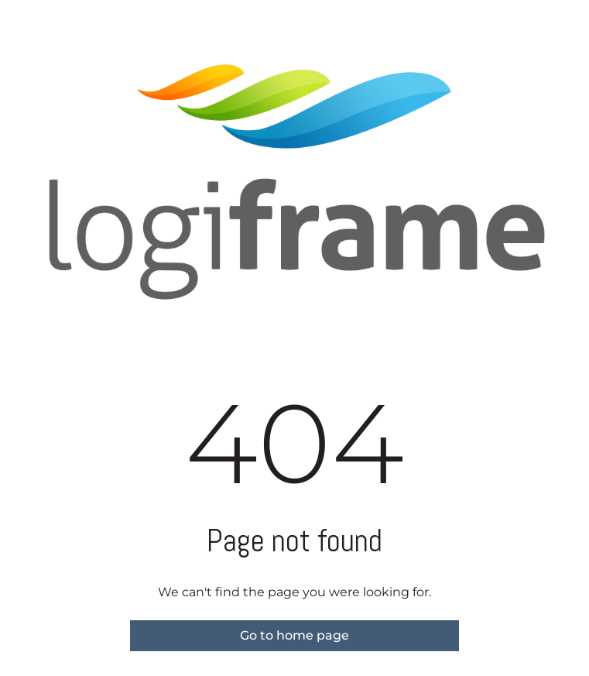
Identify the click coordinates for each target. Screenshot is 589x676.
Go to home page (294, 635)
